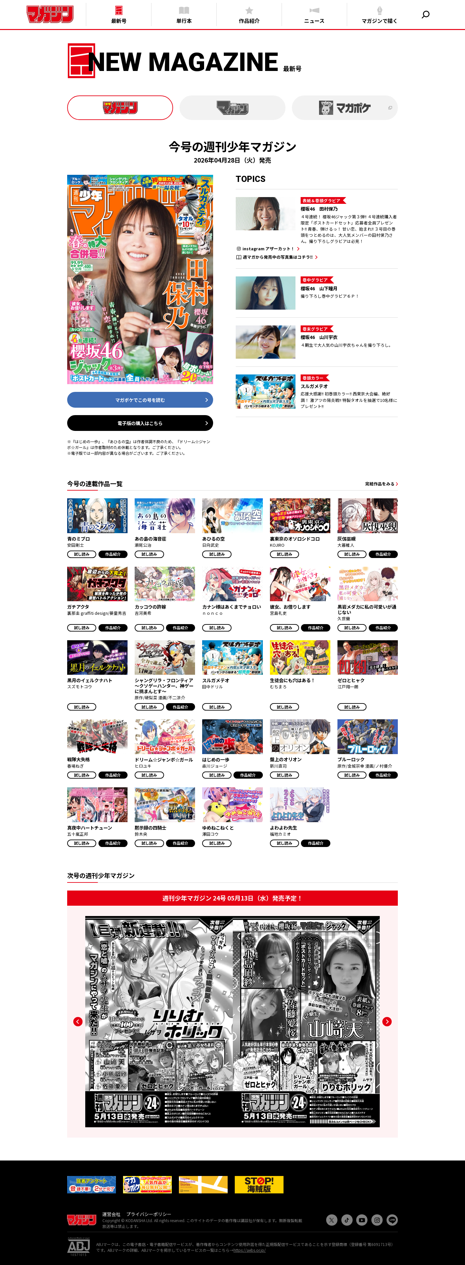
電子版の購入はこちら (140, 423)
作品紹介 (113, 554)
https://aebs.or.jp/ (249, 1250)
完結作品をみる (380, 484)
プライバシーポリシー (148, 1214)
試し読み (81, 554)
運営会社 (111, 1214)
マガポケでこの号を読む (140, 399)
